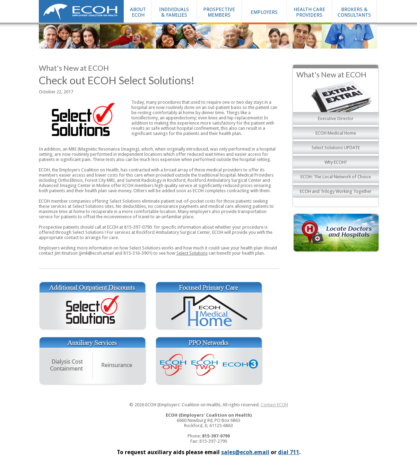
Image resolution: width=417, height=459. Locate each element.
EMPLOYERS (264, 12)
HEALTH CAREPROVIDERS (309, 12)
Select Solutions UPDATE (336, 147)
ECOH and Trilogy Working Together (336, 191)
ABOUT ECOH (138, 12)
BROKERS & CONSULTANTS (354, 12)
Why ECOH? (335, 162)
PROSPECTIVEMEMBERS (219, 12)
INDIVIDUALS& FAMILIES (174, 12)
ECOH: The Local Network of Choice (336, 176)
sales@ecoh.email (245, 452)
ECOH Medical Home (335, 133)
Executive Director (336, 118)
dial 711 (288, 452)
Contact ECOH (274, 404)
